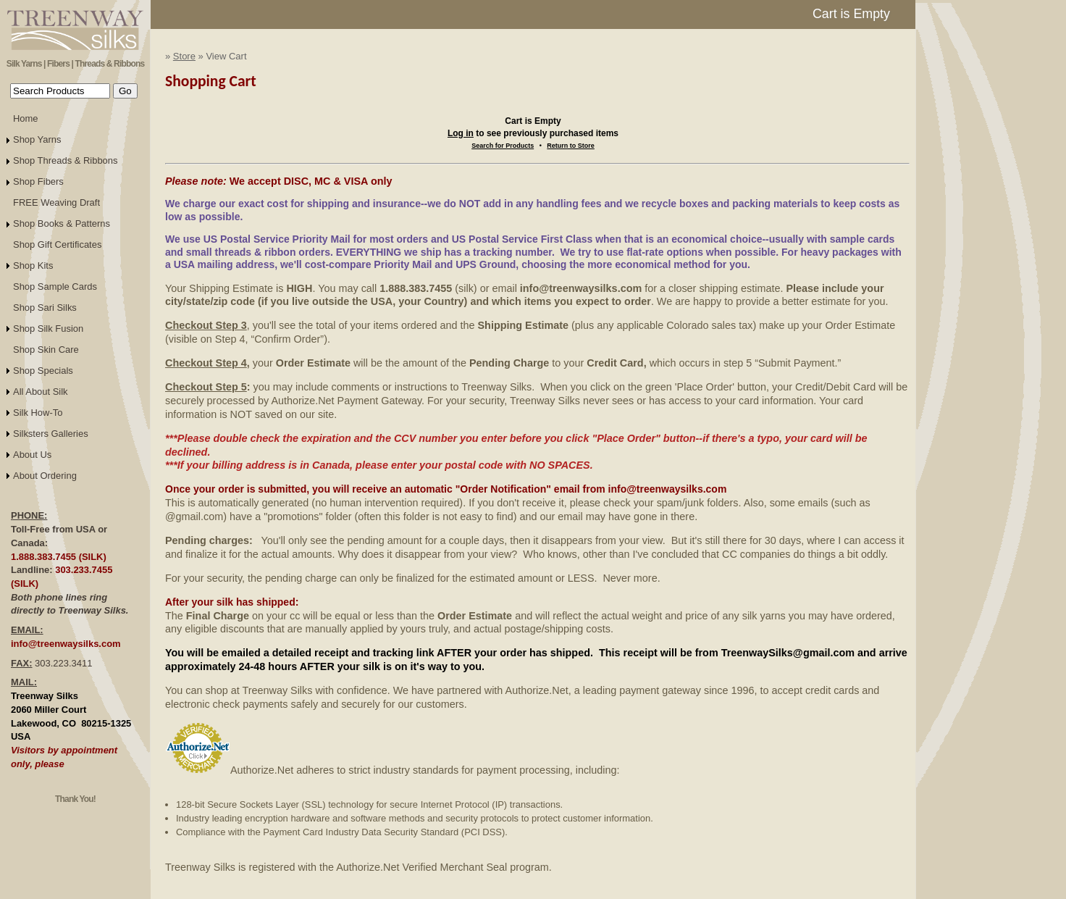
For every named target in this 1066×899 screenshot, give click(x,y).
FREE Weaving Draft (56, 202)
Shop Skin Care (46, 349)
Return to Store (571, 145)
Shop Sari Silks (45, 307)
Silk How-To (37, 412)
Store (184, 56)
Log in (461, 133)
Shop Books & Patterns (61, 223)
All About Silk (40, 391)
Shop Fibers (38, 181)
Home (25, 118)
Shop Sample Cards (55, 286)
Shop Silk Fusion (48, 328)
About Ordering (45, 475)
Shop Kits (33, 265)
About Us (32, 454)
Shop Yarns (37, 139)
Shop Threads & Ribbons (65, 160)
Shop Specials (43, 370)
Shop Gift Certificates (57, 244)
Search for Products (502, 145)
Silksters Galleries (50, 433)
